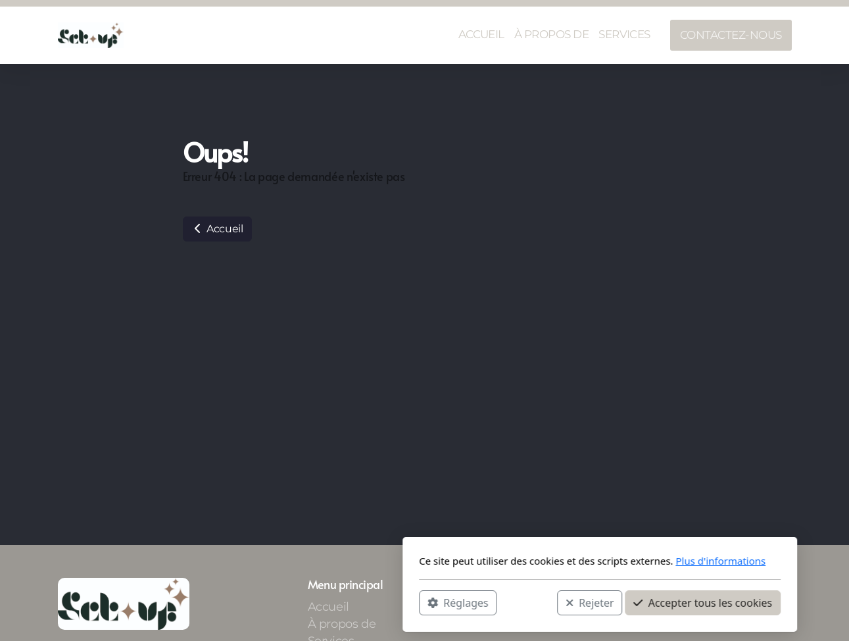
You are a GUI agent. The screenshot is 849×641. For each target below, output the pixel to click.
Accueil (217, 228)
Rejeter (414, 602)
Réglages (283, 602)
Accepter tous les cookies (527, 602)
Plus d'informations (545, 560)
